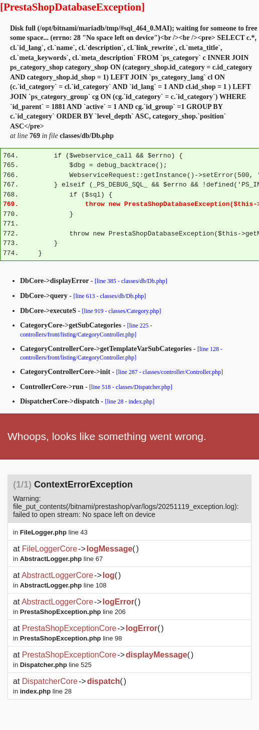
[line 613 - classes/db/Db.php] (110, 296)
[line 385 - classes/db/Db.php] (131, 281)
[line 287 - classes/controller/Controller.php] (169, 372)
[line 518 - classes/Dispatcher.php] (130, 387)
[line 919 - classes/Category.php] (121, 311)
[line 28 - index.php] (130, 401)
